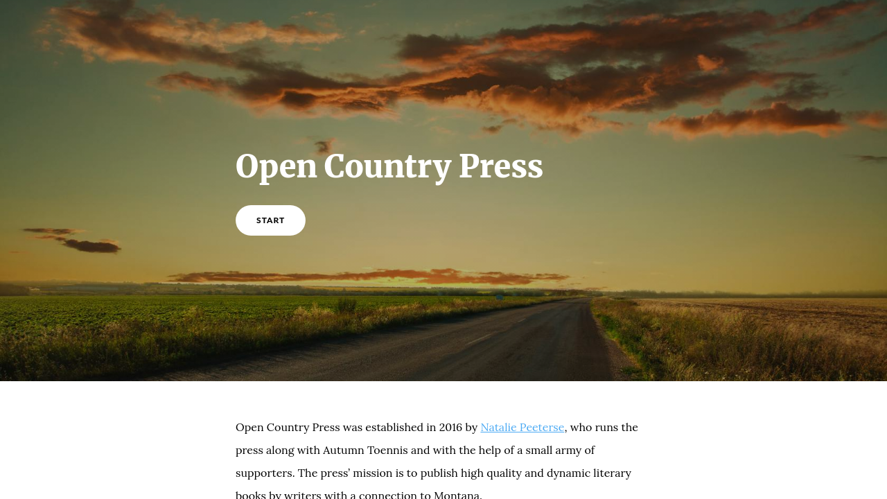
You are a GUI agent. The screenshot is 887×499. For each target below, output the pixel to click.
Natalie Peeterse (522, 427)
